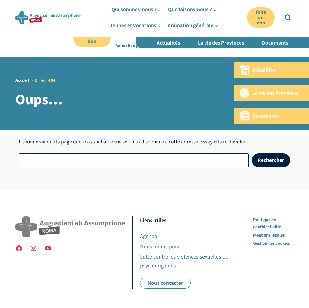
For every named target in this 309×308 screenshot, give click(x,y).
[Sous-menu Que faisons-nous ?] (202, 31)
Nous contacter (165, 283)
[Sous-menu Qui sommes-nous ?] (154, 31)
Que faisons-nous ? (181, 31)
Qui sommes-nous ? (134, 31)
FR (271, 19)
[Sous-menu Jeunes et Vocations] (250, 31)
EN (281, 19)
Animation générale (134, 45)
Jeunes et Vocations (229, 31)
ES (291, 19)
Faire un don (92, 38)
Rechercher (271, 160)
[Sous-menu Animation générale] (155, 45)
